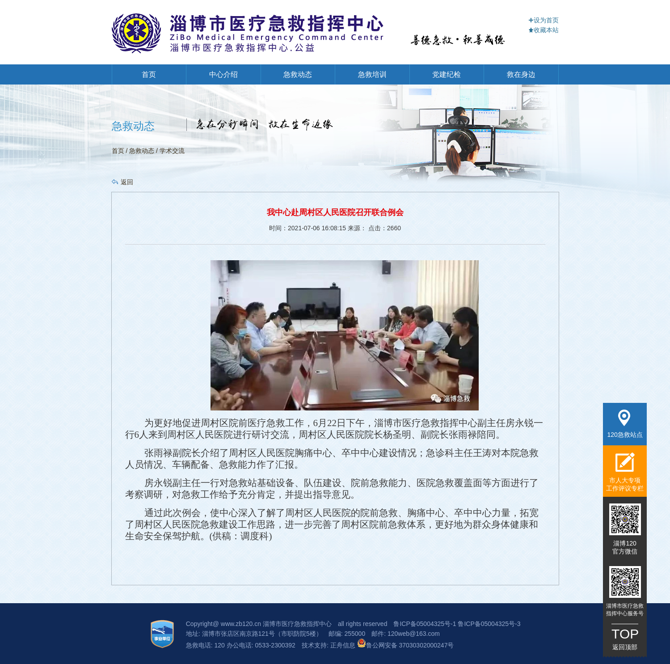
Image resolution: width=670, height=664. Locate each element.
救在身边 (521, 74)
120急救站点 (624, 424)
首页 (149, 74)
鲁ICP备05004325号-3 (489, 623)
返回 (127, 182)
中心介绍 (223, 74)
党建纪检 (446, 74)
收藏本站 (543, 30)
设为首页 (543, 20)
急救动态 (297, 74)
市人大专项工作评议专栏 (625, 472)
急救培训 (372, 74)
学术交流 (172, 150)
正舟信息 (343, 645)
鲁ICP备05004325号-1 (424, 623)
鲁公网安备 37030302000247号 (405, 645)
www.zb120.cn (241, 623)
